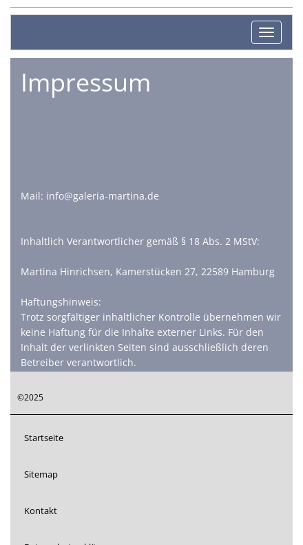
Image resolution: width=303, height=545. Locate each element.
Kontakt (40, 510)
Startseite (43, 437)
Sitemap (41, 474)
